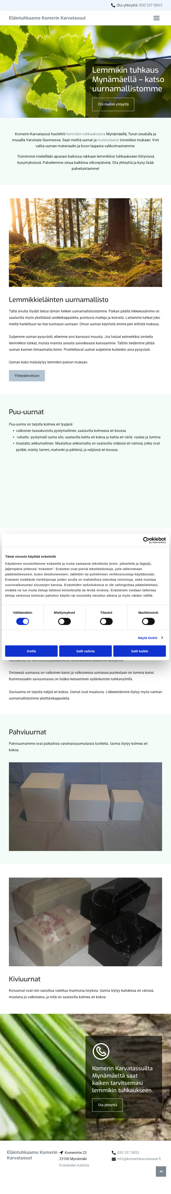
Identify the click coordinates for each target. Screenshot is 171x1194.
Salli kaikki (139, 651)
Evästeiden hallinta (74, 1165)
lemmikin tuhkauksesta (85, 134)
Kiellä (31, 651)
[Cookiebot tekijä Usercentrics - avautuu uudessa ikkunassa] (146, 540)
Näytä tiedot (147, 637)
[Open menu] (156, 18)
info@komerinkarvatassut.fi (139, 1159)
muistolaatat (108, 140)
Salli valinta (85, 651)
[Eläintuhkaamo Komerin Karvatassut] (34, 486)
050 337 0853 (150, 5)
